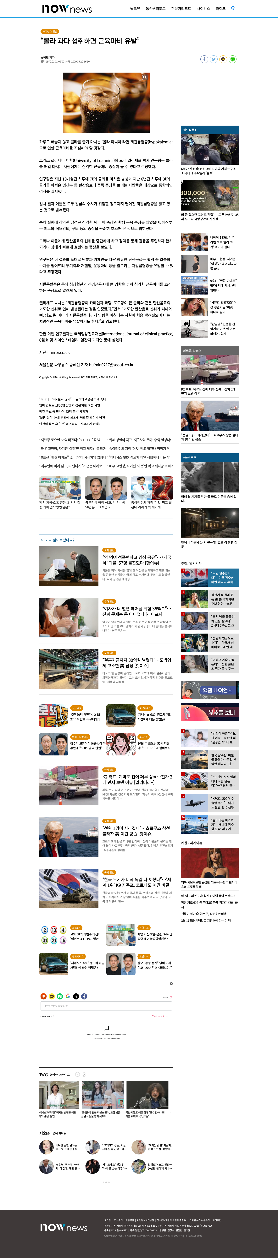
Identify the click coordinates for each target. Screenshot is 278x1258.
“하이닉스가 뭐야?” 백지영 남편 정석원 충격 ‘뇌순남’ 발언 (58, 1114)
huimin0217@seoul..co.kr (111, 364)
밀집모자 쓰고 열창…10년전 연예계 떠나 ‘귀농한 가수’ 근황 (160, 1168)
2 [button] (106, 1182)
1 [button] (103, 1182)
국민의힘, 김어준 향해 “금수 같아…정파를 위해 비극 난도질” (147, 1114)
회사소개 (118, 1220)
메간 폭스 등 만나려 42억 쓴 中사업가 (63, 411)
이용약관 (129, 1220)
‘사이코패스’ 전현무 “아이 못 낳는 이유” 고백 (114, 1168)
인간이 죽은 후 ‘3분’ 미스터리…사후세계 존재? (69, 423)
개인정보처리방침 (145, 1220)
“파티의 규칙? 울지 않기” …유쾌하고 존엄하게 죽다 (72, 399)
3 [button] (109, 1182)
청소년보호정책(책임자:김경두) (171, 1220)
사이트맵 (217, 1220)
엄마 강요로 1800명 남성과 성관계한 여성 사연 (69, 405)
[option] (58, 1100)
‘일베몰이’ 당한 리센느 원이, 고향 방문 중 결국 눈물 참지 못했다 (102, 1114)
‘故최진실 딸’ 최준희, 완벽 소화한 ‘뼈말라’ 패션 (160, 1149)
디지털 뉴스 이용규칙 (199, 1220)
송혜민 (45, 57)
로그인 (107, 1220)
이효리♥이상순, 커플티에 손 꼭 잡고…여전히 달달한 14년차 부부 (114, 1149)
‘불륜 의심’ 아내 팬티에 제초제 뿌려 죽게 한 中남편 (72, 417)
